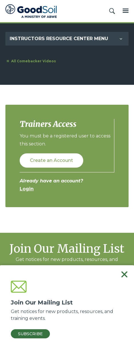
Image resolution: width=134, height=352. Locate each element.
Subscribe (30, 333)
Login (27, 189)
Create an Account (51, 160)
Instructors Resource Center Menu (59, 38)
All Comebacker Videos (30, 61)
